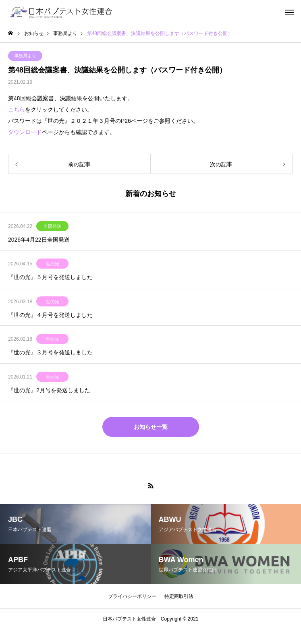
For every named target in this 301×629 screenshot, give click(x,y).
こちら (16, 109)
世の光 (52, 263)
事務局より (25, 55)
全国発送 (52, 226)
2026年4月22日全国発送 (39, 239)
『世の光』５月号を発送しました (50, 277)
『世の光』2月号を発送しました (49, 390)
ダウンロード (25, 132)
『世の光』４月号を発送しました (50, 315)
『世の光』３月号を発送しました (50, 352)
